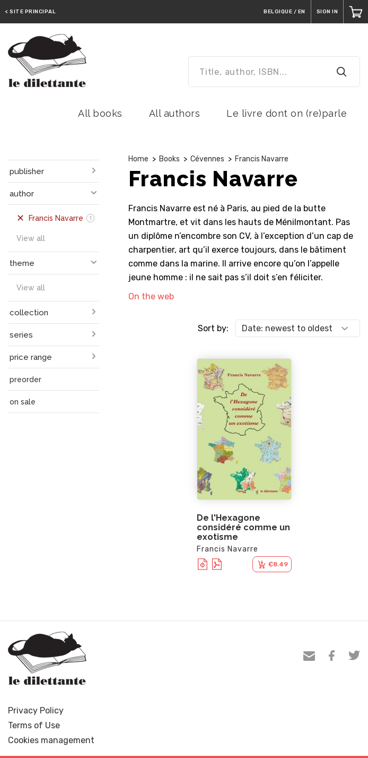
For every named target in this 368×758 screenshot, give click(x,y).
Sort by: (213, 328)
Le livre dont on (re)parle (286, 113)
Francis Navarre (261, 158)
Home (138, 158)
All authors (174, 113)
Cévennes (207, 158)
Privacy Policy (36, 710)
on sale (23, 402)
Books (169, 158)
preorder (25, 379)
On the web (151, 296)
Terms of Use (34, 725)
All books (100, 113)
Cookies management (51, 740)
